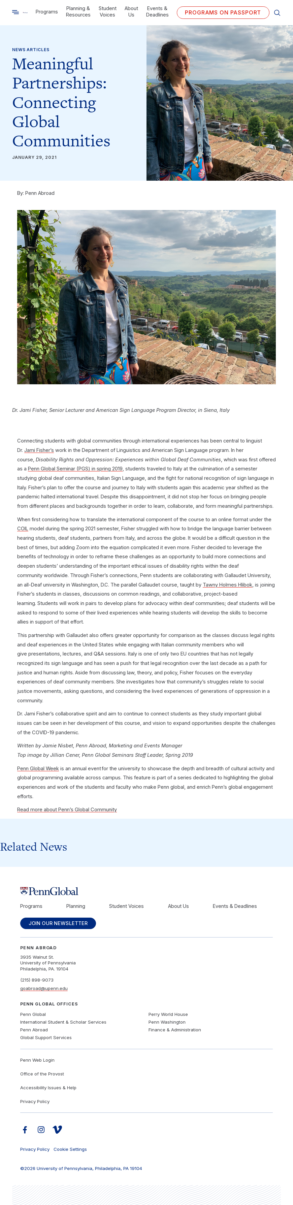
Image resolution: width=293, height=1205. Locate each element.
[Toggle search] (15, 12)
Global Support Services (46, 1037)
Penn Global (33, 1014)
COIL (22, 529)
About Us (131, 11)
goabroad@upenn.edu (44, 988)
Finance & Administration (175, 1029)
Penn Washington (167, 1022)
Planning (75, 906)
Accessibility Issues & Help (48, 1087)
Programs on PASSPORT (223, 12)
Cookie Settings (70, 1149)
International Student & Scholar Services (63, 1022)
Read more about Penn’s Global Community (67, 810)
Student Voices (108, 11)
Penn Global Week (38, 769)
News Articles (31, 49)
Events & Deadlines (157, 11)
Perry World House (168, 1014)
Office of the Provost (42, 1073)
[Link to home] (25, 12)
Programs (47, 12)
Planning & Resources (78, 11)
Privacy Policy (35, 1101)
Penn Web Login (37, 1060)
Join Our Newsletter (58, 923)
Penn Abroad (34, 1029)
